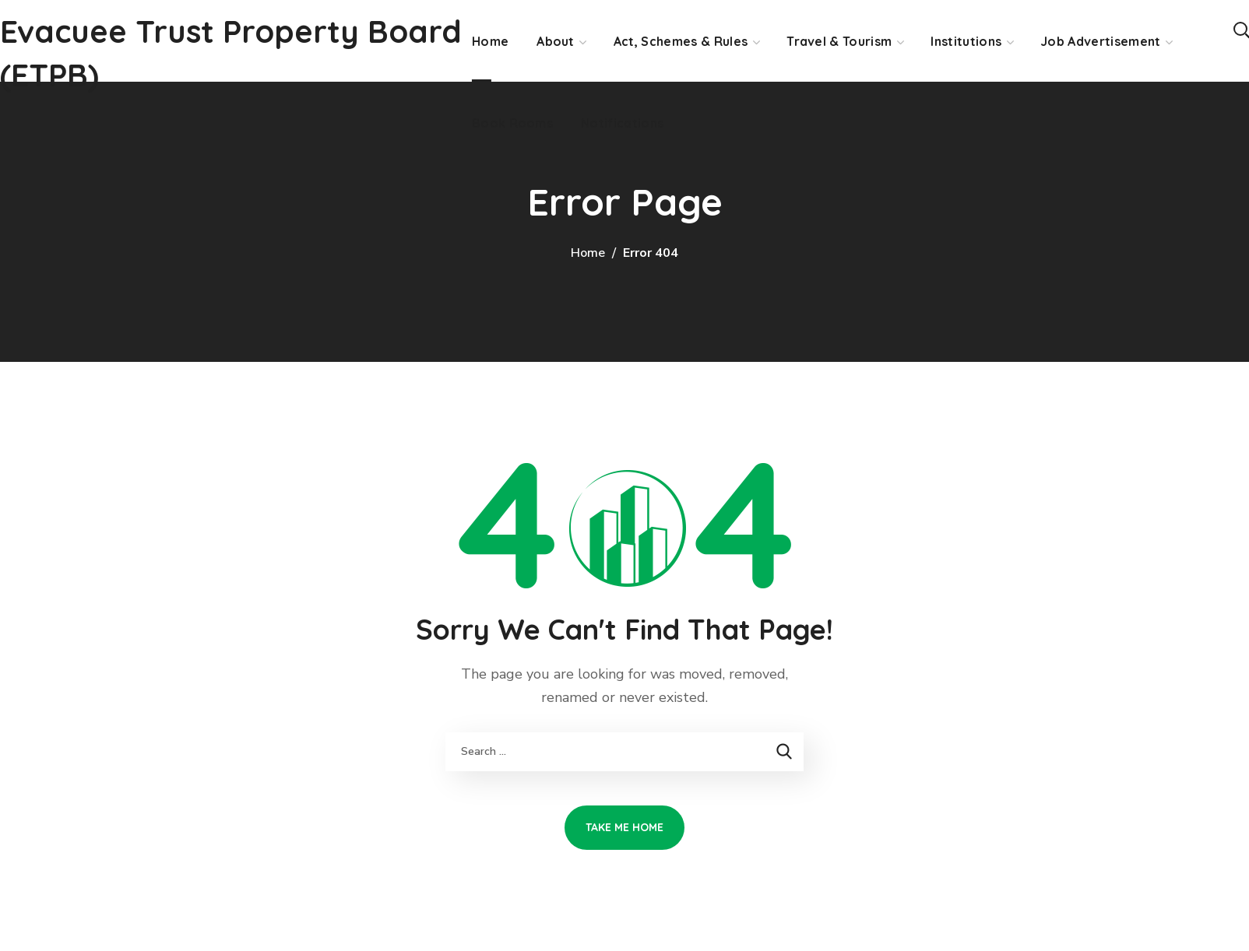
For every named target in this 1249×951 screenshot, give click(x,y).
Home (588, 252)
